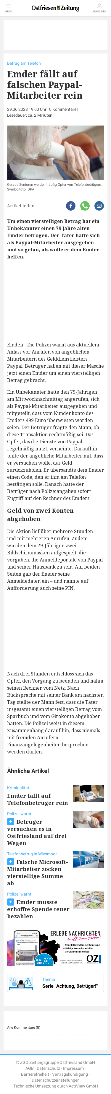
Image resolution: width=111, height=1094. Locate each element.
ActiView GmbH (83, 1086)
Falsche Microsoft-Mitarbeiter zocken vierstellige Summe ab (37, 872)
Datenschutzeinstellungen (56, 1080)
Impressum (73, 1068)
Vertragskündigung (70, 1074)
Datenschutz (48, 1068)
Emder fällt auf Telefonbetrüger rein (37, 799)
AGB (29, 1068)
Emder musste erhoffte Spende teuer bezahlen (38, 909)
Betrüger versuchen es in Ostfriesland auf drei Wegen (37, 832)
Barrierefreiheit (35, 1074)
